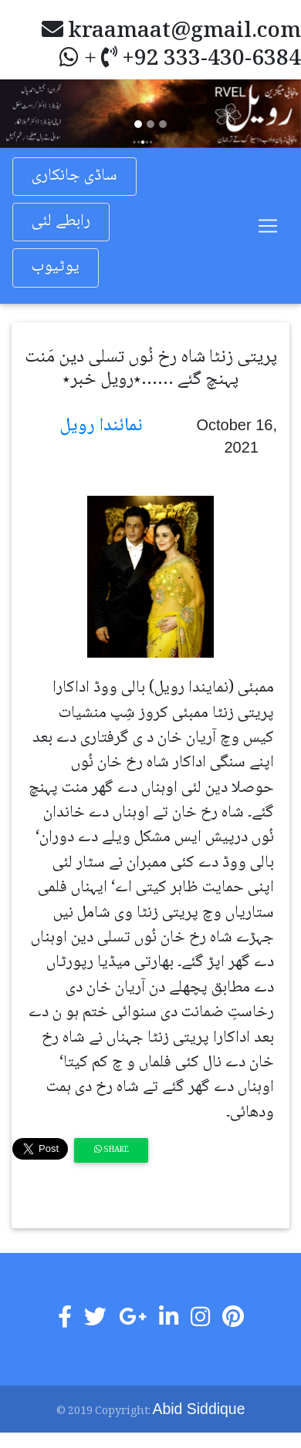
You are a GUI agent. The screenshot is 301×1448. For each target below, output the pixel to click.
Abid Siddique (199, 1408)
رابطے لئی (61, 221)
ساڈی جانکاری (74, 176)
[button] (23, 113)
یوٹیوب (55, 267)
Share (111, 1150)
